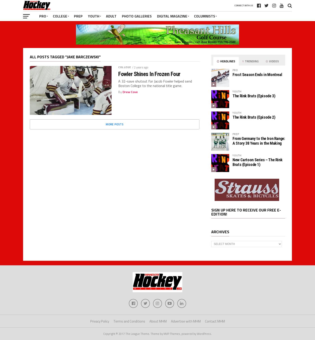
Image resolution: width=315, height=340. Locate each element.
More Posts (114, 124)
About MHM (158, 321)
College (60, 16)
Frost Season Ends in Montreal (257, 74)
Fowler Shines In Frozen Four (149, 74)
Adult (111, 16)
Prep (78, 16)
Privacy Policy (99, 321)
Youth (93, 16)
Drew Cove (130, 91)
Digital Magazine (172, 16)
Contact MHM (215, 321)
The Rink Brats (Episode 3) (254, 96)
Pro (42, 16)
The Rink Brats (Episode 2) (254, 117)
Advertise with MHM (186, 321)
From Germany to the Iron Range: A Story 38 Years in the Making (259, 140)
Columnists (204, 16)
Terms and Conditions (129, 321)
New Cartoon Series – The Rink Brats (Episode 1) (257, 162)
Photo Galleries (137, 16)
